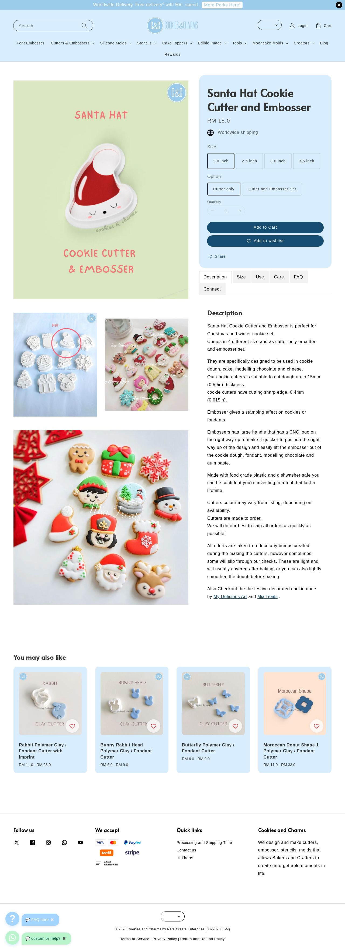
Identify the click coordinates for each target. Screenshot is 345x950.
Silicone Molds (113, 43)
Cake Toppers (174, 43)
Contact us (186, 850)
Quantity (214, 202)
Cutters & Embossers (70, 43)
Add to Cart (265, 227)
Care (279, 277)
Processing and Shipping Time (204, 842)
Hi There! (185, 858)
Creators (301, 43)
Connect (212, 289)
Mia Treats (267, 596)
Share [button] (216, 256)
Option (214, 176)
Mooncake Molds (268, 43)
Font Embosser (30, 43)
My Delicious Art (230, 596)
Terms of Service (134, 939)
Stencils (144, 43)
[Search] (84, 25)
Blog (324, 43)
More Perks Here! (222, 5)
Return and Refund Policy (202, 939)
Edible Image (210, 43)
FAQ (298, 277)
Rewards (172, 54)
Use (260, 277)
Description (215, 277)
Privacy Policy (165, 939)
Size (211, 147)
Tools (237, 43)
